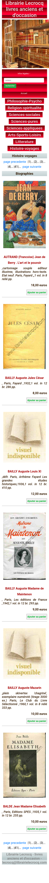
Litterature (25, 141)
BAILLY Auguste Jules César (24, 378)
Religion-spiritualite (24, 108)
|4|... (10, 166)
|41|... (17, 166)
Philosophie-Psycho (24, 101)
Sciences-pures (24, 121)
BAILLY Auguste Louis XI (24, 471)
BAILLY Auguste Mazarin (24, 688)
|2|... (36, 162)
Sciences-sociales (24, 114)
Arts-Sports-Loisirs (24, 135)
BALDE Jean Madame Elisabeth (24, 806)
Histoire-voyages (24, 148)
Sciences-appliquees (25, 128)
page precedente (15, 162)
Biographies (24, 174)
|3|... (42, 162)
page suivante (32, 166)
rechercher (10, 86)
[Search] (24, 80)
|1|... (30, 162)
